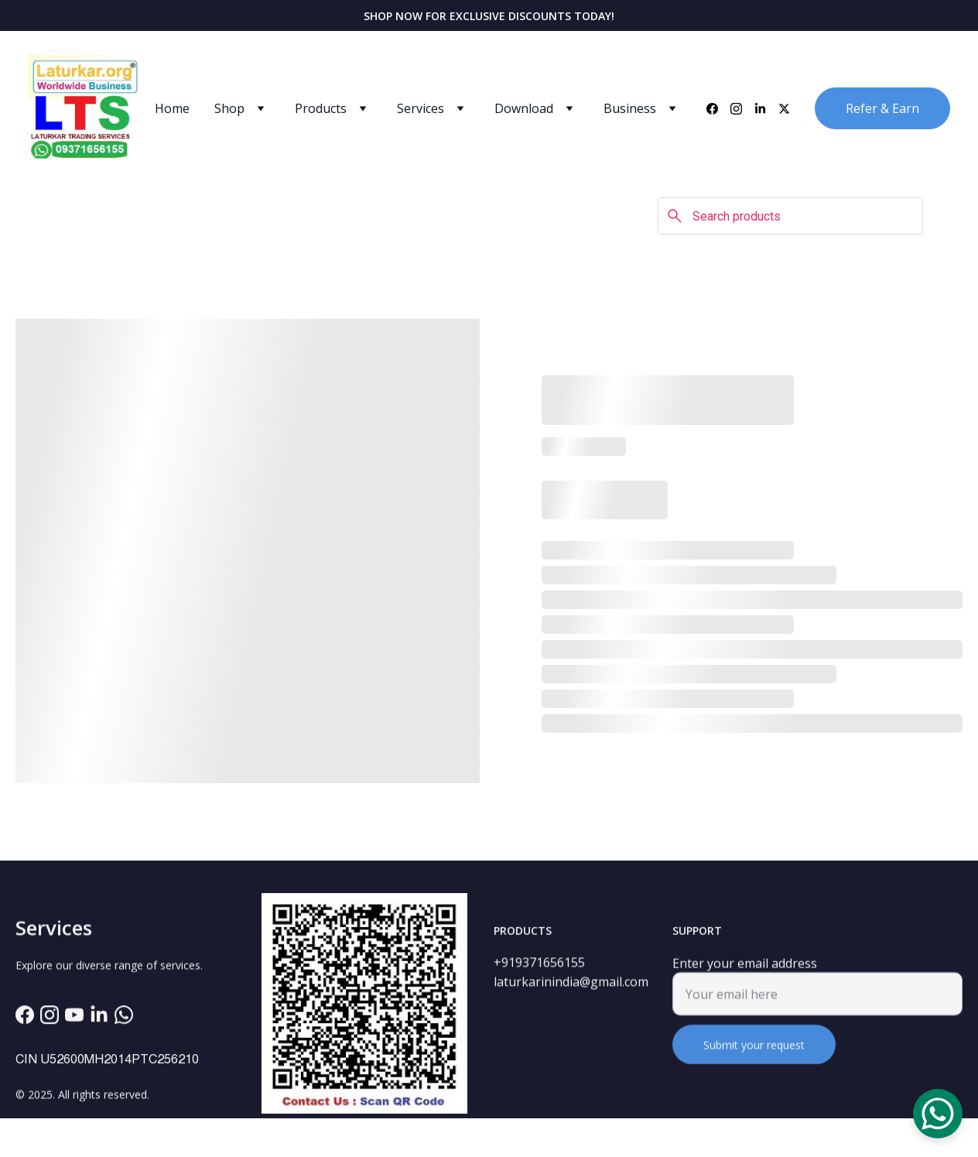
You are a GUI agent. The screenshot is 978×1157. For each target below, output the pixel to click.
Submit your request (754, 1053)
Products (321, 108)
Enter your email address (744, 971)
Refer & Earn (882, 108)
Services (420, 108)
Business (630, 108)
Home (172, 108)
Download (523, 108)
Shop (229, 108)
